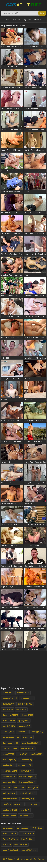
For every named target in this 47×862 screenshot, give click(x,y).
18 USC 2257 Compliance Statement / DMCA (19, 859)
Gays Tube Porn (27, 833)
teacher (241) (8, 765)
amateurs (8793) (10, 810)
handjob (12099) (10, 698)
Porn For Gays (27, 839)
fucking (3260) (9, 793)
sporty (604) (23, 720)
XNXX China (37, 828)
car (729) (6, 787)
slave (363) (22, 754)
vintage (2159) (27, 698)
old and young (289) (11, 737)
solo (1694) (22, 732)
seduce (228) (8, 732)
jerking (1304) (37, 732)
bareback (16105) (10, 798)
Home (7, 20)
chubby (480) (32, 804)
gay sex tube (22, 828)
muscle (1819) (9, 726)
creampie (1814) (10, 771)
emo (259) (24, 810)
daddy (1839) (8, 704)
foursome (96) (26, 759)
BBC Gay (7, 844)
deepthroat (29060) (30, 743)
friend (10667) (23, 692)
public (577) (19, 787)
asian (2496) (8, 692)
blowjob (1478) (9, 759)
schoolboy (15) (9, 776)
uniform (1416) (27, 748)
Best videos (16, 20)
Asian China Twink (10, 850)
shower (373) (27, 715)
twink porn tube (9, 833)
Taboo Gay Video (10, 839)
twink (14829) (9, 720)
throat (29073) (25, 815)
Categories (37, 20)
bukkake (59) (24, 726)
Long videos (27, 20)
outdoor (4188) (9, 815)
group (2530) (8, 754)
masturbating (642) (27, 776)
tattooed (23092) (10, 748)
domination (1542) (10, 743)
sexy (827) (18, 804)
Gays (23, 4)
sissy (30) (7, 804)
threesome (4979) (10, 715)
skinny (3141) (26, 771)
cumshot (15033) (25, 704)
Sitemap (41, 859)
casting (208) (36, 754)
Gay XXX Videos (29, 850)
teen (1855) (21, 709)
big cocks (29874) (27, 782)
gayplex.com (8, 828)
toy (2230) (27, 737)
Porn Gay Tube (20, 844)
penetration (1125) (27, 793)
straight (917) (28, 798)
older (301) (33, 787)
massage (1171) (24, 765)
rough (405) (8, 709)
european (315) (9, 782)
